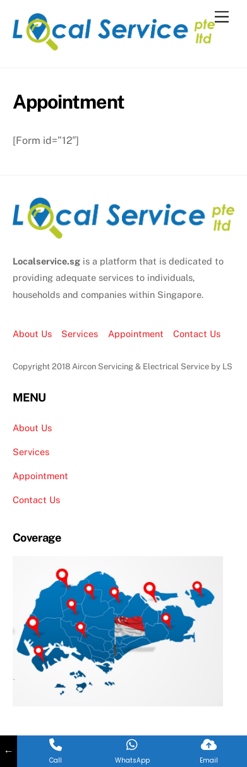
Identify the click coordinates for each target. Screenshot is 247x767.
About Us (32, 333)
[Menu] (221, 17)
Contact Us (196, 333)
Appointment (136, 333)
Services (79, 333)
